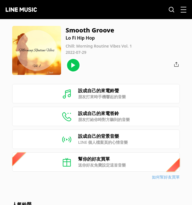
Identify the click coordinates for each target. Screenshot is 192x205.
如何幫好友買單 (166, 177)
